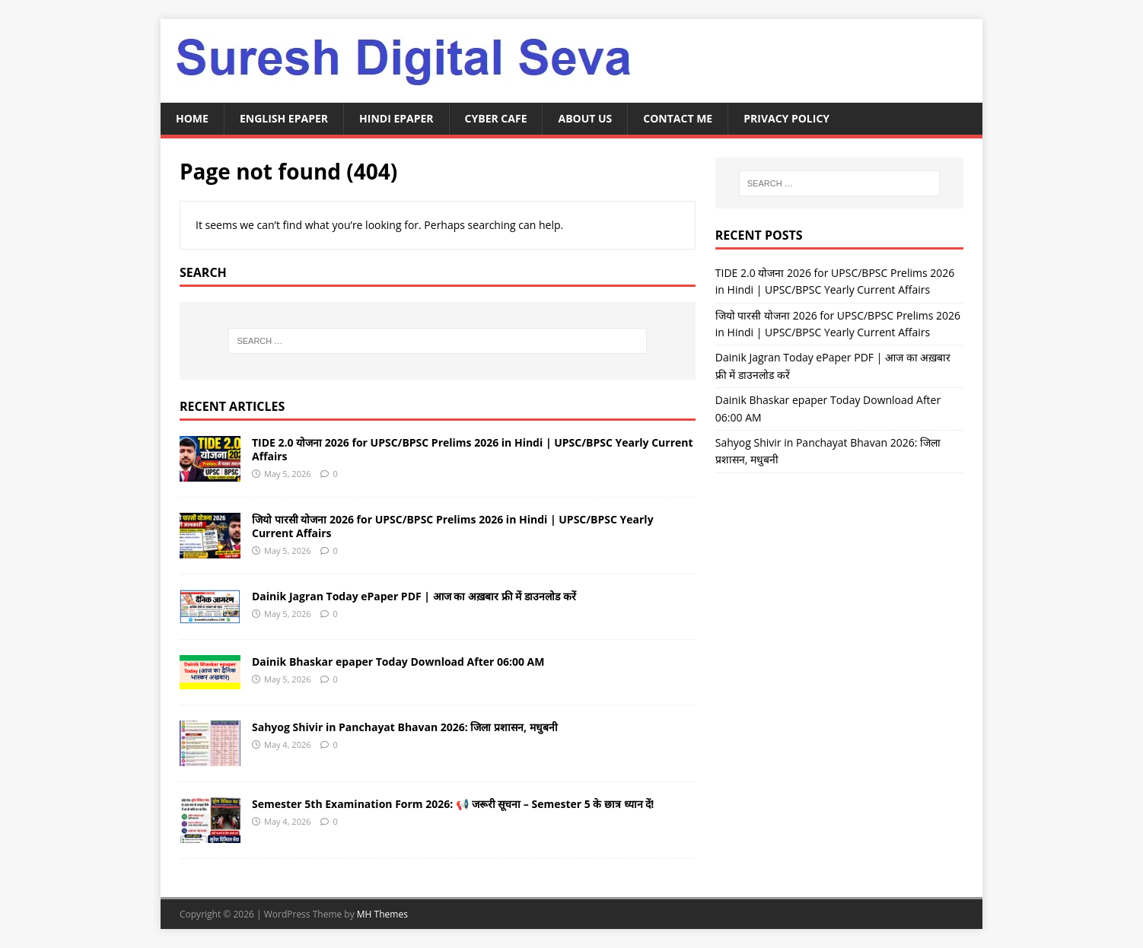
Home (192, 118)
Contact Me (677, 118)
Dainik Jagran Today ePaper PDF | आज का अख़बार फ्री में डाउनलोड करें (414, 596)
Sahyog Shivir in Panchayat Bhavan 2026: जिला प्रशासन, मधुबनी (405, 727)
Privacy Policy (786, 118)
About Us (585, 118)
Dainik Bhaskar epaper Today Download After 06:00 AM (398, 661)
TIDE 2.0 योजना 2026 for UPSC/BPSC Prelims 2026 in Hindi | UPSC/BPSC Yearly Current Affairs (472, 449)
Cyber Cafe (496, 118)
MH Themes (382, 914)
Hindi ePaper (396, 118)
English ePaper (284, 118)
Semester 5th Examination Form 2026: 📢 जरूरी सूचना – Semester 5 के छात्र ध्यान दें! (453, 804)
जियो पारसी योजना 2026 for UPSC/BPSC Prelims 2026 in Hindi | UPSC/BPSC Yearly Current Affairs (453, 526)
